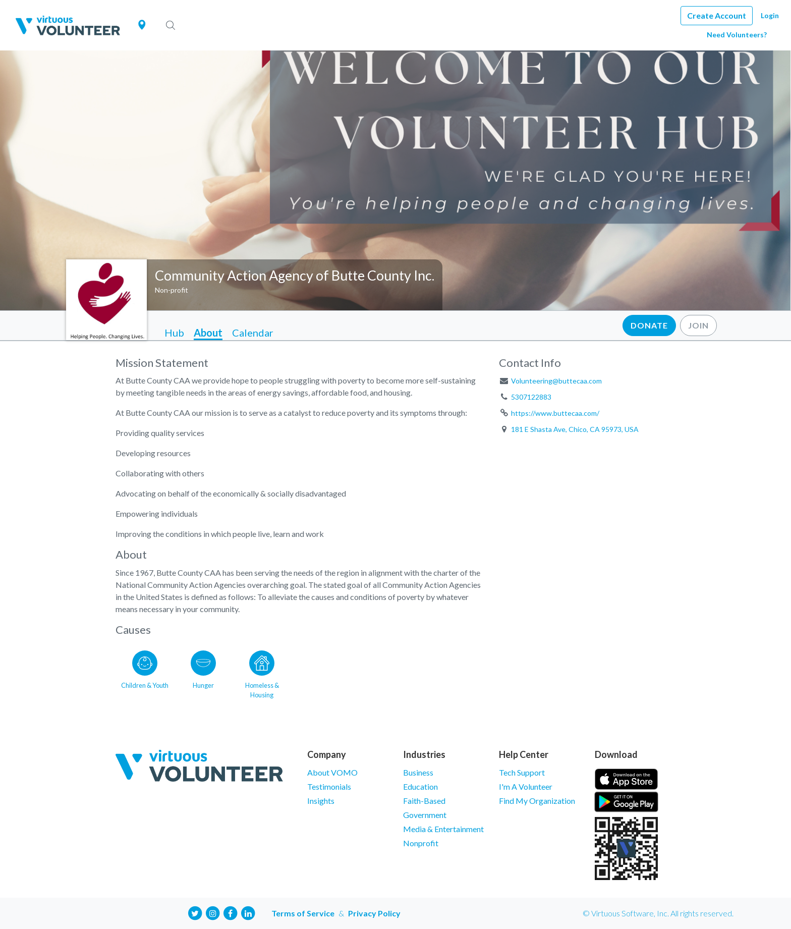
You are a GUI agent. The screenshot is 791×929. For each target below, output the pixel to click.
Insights (320, 800)
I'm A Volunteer (525, 786)
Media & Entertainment (443, 829)
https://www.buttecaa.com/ (555, 413)
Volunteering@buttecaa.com (556, 380)
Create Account (716, 15)
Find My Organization (537, 800)
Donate (649, 325)
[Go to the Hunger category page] (203, 672)
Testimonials (329, 786)
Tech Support (522, 772)
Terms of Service (302, 913)
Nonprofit (420, 843)
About (208, 332)
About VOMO (332, 772)
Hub (174, 332)
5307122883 (531, 397)
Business (418, 772)
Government (424, 814)
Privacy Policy (374, 913)
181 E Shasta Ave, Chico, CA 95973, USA (575, 429)
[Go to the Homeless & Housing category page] (262, 672)
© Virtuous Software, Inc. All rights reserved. (658, 913)
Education (420, 786)
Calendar (252, 332)
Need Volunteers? (737, 34)
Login (770, 15)
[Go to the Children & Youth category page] (145, 672)
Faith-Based (424, 800)
